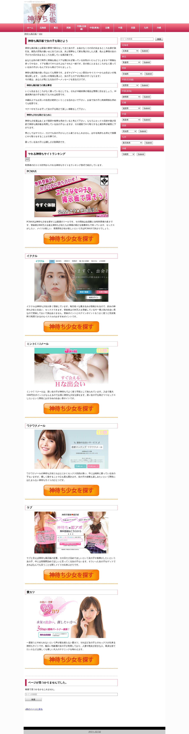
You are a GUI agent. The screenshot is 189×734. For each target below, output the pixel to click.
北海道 (43, 28)
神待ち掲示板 (94, 732)
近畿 (107, 28)
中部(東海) (94, 28)
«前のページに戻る (34, 709)
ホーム (30, 28)
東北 (56, 28)
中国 (120, 28)
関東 (69, 28)
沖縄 (159, 28)
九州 (146, 28)
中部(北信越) (81, 27)
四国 (133, 28)
